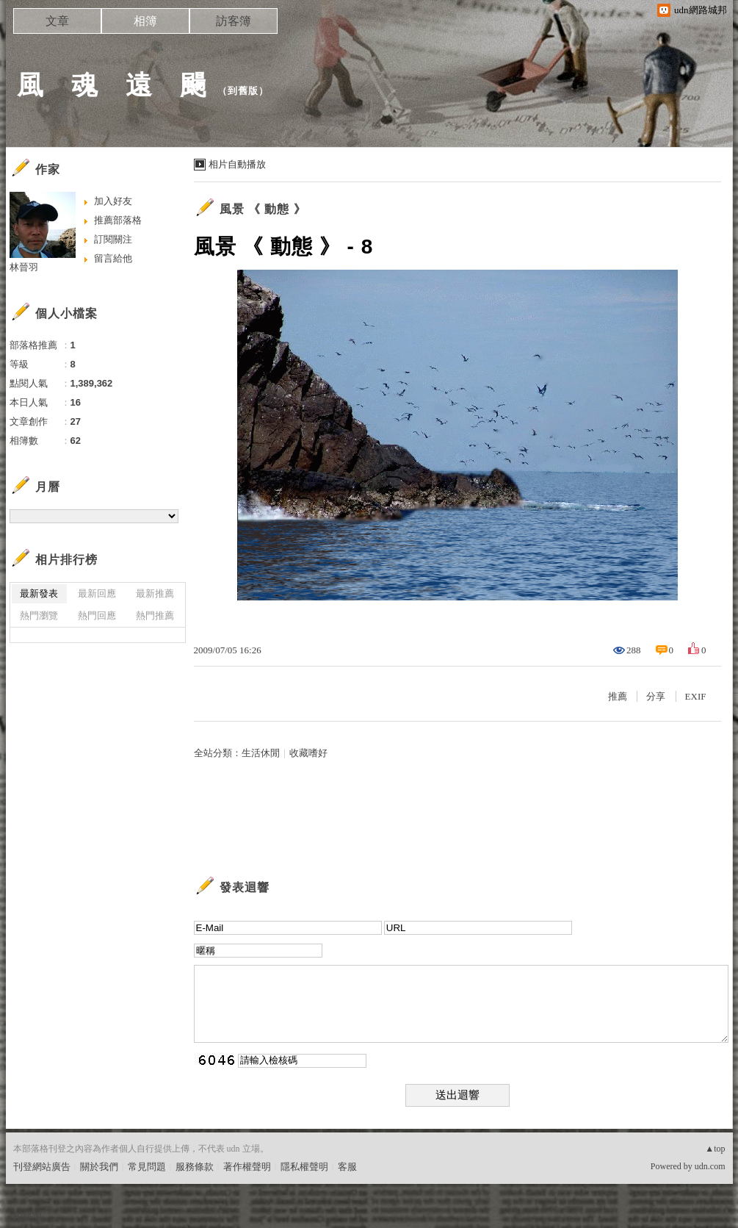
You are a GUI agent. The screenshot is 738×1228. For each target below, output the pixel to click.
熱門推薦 (155, 615)
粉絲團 (27, 1216)
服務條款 (195, 1166)
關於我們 (99, 1166)
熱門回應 (97, 615)
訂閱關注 (113, 239)
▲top (715, 1148)
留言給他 (113, 258)
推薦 (617, 696)
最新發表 (39, 593)
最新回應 (97, 593)
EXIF (695, 696)
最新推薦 (155, 593)
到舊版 (243, 90)
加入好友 (113, 201)
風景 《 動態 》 (263, 209)
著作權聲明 (247, 1166)
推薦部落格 (118, 220)
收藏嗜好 (308, 752)
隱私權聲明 (304, 1166)
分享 (655, 696)
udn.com (710, 1166)
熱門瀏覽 (39, 615)
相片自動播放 (237, 164)
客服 (347, 1166)
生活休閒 (261, 752)
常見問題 (147, 1166)
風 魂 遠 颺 (112, 85)
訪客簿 (233, 21)
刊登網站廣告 (41, 1166)
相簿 (145, 21)
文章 (57, 21)
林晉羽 (24, 267)
